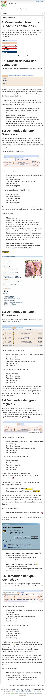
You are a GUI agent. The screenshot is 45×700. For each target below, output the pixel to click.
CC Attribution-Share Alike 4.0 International (28, 691)
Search (21, 9)
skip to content (40, 1)
